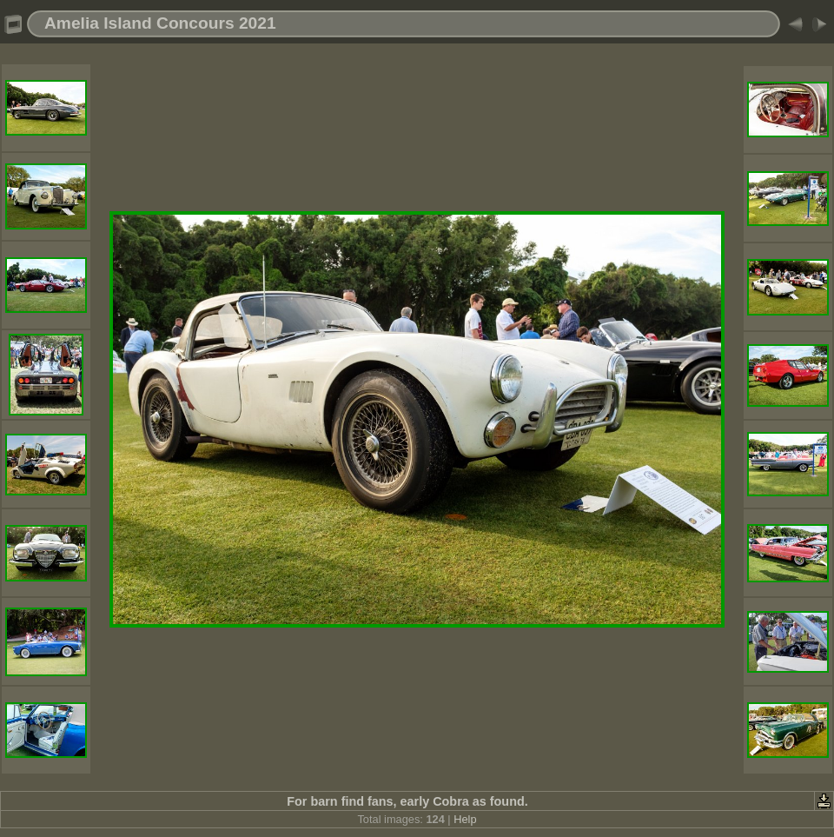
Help (464, 819)
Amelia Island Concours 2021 (160, 23)
